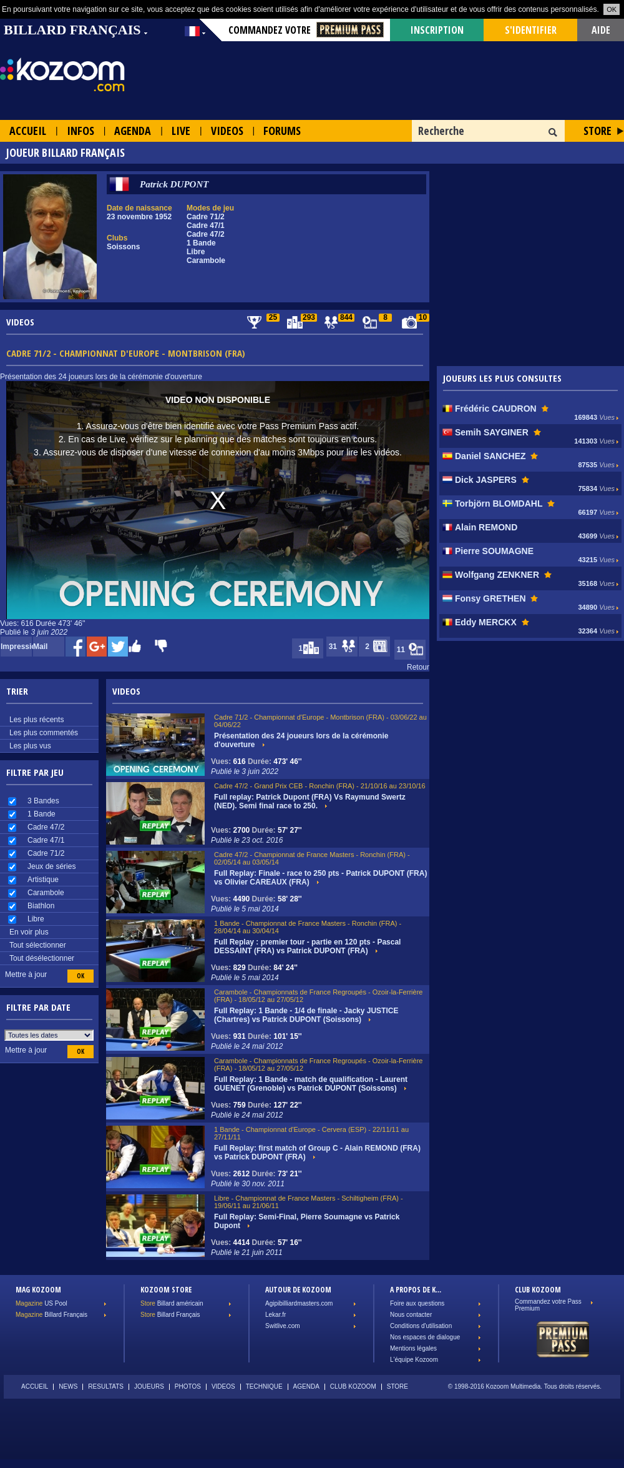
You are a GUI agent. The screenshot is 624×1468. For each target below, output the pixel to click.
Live (181, 130)
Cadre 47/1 (45, 840)
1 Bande (41, 814)
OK (612, 9)
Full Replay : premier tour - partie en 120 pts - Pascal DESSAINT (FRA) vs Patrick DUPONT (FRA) (307, 946)
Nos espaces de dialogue (425, 1337)
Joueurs (149, 1386)
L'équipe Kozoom (414, 1359)
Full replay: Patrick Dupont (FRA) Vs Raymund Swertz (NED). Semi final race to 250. (310, 801)
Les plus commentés (43, 732)
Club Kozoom (353, 1386)
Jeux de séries (51, 866)
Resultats (106, 1386)
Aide (601, 30)
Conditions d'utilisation (421, 1325)
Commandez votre (306, 30)
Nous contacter (411, 1314)
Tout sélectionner (37, 945)
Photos (188, 1386)
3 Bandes (43, 800)
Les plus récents (36, 719)
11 (411, 650)
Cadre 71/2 (45, 853)
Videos (227, 130)
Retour (418, 667)
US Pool (41, 1303)
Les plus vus (30, 745)
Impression (16, 646)
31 (343, 647)
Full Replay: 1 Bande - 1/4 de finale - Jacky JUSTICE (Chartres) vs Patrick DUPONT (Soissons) (306, 1015)
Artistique (43, 879)
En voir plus (29, 932)
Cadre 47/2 (45, 827)
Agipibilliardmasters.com (299, 1303)
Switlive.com (282, 1325)
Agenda (132, 130)
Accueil (27, 130)
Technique (264, 1386)
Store (597, 130)
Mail (40, 646)
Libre (35, 919)
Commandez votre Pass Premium (548, 1305)
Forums (282, 130)
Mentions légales (413, 1348)
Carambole (45, 892)
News (68, 1386)
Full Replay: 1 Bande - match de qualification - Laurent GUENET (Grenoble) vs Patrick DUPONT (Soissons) (310, 1084)
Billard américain (171, 1303)
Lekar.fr (275, 1314)
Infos (80, 130)
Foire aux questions (417, 1303)
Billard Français (51, 1314)
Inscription (437, 30)
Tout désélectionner (41, 958)
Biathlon (40, 905)
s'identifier (531, 30)
